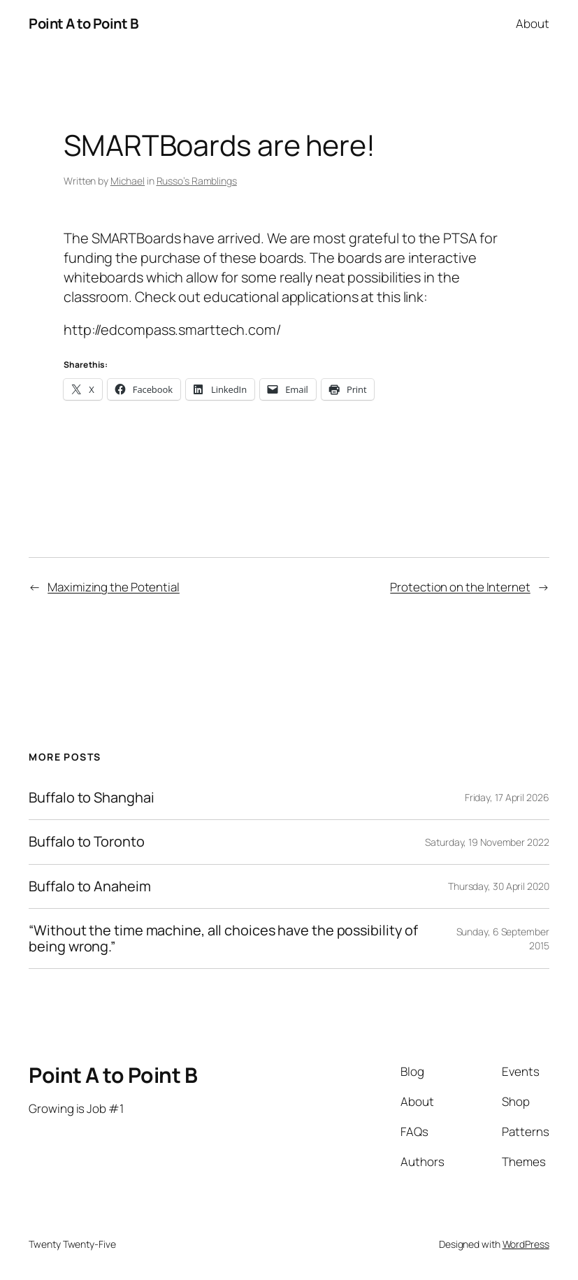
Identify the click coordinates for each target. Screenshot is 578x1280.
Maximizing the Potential (114, 587)
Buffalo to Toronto (86, 841)
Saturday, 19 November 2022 (487, 842)
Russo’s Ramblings (197, 180)
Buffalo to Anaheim (89, 886)
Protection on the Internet (460, 587)
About (532, 23)
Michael (127, 180)
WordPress (526, 1244)
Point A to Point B (83, 23)
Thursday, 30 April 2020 (498, 886)
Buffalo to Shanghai (91, 797)
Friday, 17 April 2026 (507, 797)
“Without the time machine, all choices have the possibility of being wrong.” (223, 938)
